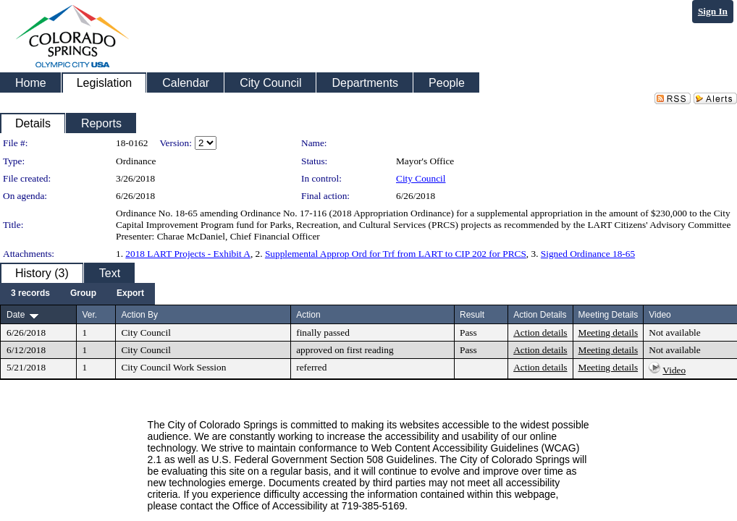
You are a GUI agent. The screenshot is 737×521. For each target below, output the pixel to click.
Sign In (713, 11)
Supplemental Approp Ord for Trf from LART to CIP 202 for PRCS (395, 253)
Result (472, 315)
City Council (421, 178)
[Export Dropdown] (130, 293)
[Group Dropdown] (83, 293)
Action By (139, 315)
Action (308, 315)
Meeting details (608, 332)
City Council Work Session (173, 367)
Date (16, 315)
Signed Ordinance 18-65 (588, 253)
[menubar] (77, 294)
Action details (540, 332)
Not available (674, 332)
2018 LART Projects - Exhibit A (187, 253)
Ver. (89, 315)
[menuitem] (30, 294)
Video (674, 370)
